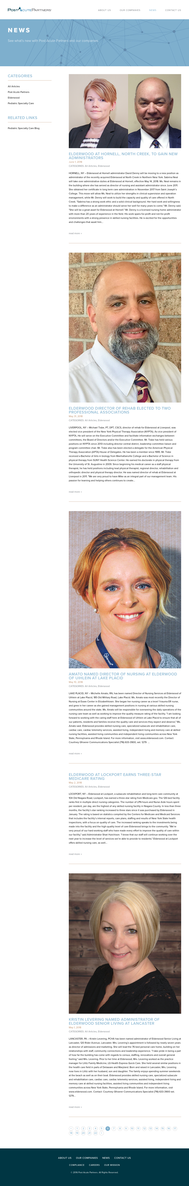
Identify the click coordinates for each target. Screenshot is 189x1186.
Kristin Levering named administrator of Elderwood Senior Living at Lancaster (114, 1021)
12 (144, 1128)
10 (132, 1128)
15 (162, 1128)
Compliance (76, 1165)
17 (175, 1128)
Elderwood (14, 97)
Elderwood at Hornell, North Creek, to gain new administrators (123, 156)
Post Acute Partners (18, 92)
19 (77, 1133)
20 (83, 1133)
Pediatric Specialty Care (21, 103)
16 (169, 1128)
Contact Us (122, 1158)
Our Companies (87, 1158)
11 (138, 1128)
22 (95, 1133)
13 (150, 1128)
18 (71, 1133)
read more (74, 233)
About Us (64, 1158)
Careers (94, 1165)
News (106, 1158)
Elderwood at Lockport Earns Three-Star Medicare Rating (115, 776)
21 (89, 1133)
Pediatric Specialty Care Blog (23, 128)
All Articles (14, 86)
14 (156, 1128)
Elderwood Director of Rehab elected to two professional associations (120, 410)
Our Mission (112, 1165)
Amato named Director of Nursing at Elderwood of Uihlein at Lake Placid (123, 676)
